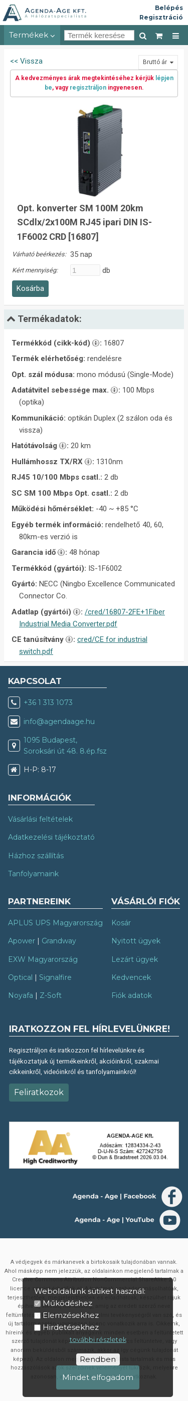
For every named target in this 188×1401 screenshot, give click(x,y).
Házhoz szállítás (36, 855)
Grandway (59, 940)
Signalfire (55, 977)
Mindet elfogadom (97, 1377)
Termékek (32, 35)
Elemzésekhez (71, 1315)
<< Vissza (26, 61)
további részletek (98, 1339)
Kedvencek (131, 977)
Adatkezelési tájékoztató (51, 837)
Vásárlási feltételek (40, 819)
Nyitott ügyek (135, 940)
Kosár (121, 922)
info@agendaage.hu (59, 721)
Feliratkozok (39, 1092)
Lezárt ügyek (134, 959)
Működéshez (67, 1303)
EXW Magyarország (43, 959)
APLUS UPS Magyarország (55, 922)
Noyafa (20, 995)
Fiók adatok (131, 995)
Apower (21, 940)
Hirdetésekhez (71, 1327)
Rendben (98, 1359)
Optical (20, 977)
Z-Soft (51, 995)
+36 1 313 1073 (48, 702)
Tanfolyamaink (33, 873)
